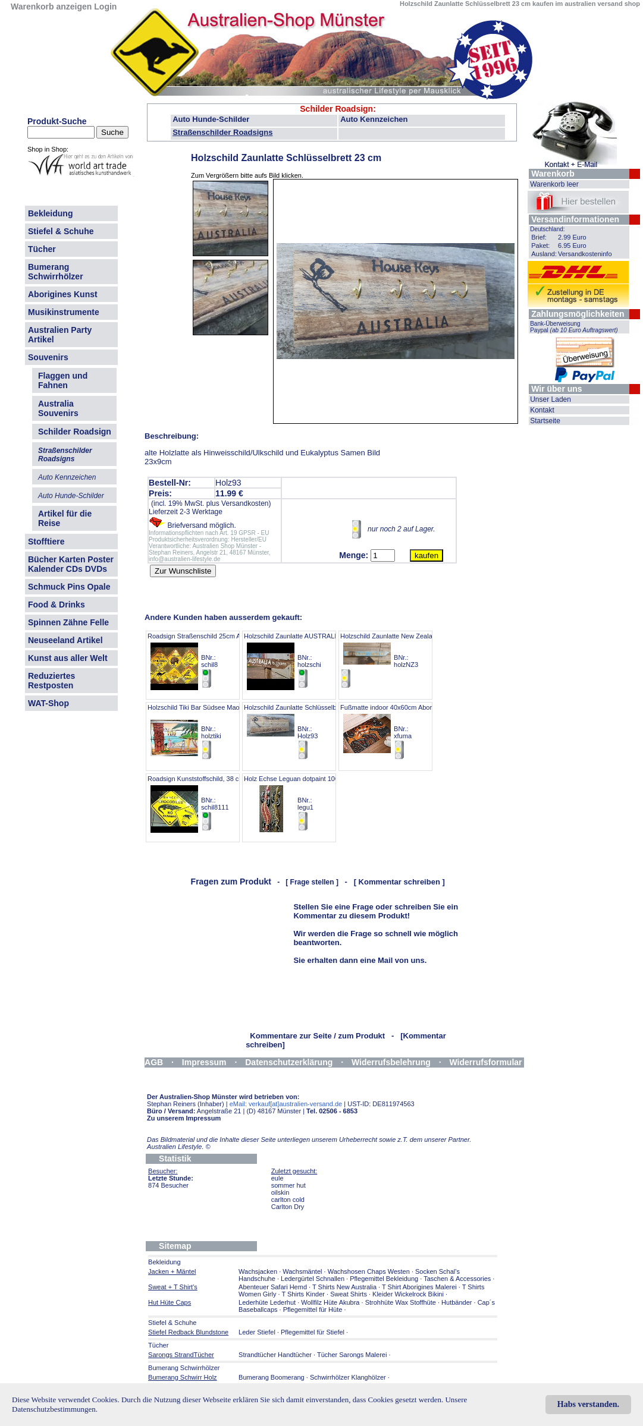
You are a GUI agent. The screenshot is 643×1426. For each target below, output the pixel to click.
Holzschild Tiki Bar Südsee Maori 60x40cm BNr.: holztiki (209, 732)
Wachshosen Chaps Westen (369, 1271)
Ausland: (544, 253)
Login (105, 6)
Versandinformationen (575, 219)
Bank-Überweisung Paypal (574, 326)
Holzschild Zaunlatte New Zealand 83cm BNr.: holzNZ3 (398, 660)
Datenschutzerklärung (289, 1062)
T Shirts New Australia (344, 1286)
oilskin (280, 1192)
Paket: (540, 245)
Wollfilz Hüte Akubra (330, 1302)
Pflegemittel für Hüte (313, 1309)
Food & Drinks (56, 604)
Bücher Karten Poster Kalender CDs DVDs (71, 564)
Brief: (539, 237)
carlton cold (288, 1199)
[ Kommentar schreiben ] (399, 881)
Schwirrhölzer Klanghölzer (348, 1377)
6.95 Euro (572, 245)
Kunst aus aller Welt (68, 658)
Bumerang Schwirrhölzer (55, 271)
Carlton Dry (288, 1206)
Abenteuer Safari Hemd (273, 1286)
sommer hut (288, 1185)
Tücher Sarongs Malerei (352, 1354)
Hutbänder (457, 1302)
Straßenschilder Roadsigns (222, 132)
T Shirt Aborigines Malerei (419, 1286)
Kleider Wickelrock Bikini (408, 1294)
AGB (154, 1062)
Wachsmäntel (302, 1271)
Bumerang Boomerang (272, 1377)
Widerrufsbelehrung (391, 1062)
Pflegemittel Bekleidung (384, 1278)
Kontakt (542, 410)
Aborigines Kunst (63, 294)
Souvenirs (48, 357)
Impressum (204, 1062)
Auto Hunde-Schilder (210, 119)
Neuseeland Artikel (65, 640)
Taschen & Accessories (457, 1278)
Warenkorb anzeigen (51, 6)
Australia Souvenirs (58, 408)
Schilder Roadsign (336, 109)
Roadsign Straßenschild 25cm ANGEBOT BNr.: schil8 (208, 660)
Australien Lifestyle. (179, 1146)
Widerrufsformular (486, 1062)
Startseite (545, 421)
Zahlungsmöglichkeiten (577, 314)
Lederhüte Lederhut (267, 1302)
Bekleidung (50, 213)
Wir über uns (556, 389)
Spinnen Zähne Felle (68, 622)
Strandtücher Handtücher (275, 1354)
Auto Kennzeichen (373, 119)
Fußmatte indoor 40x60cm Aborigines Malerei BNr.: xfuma (406, 732)
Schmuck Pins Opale (69, 586)
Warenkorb (553, 173)
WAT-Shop (48, 703)
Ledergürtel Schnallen (312, 1278)
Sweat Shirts (348, 1294)
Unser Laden (550, 399)
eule (277, 1178)
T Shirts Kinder (303, 1294)
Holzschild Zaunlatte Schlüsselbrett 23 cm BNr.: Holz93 (304, 732)
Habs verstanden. (588, 1404)
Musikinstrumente (63, 312)
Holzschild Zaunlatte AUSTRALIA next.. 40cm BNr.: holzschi (310, 660)
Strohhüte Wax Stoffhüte (400, 1302)
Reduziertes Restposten (51, 680)
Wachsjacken (258, 1271)
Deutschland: (547, 229)
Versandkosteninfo (585, 253)
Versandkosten (244, 503)
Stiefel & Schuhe (60, 231)
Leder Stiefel (258, 1332)
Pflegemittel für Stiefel (312, 1332)
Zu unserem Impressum (184, 1118)
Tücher (42, 249)
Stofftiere (46, 541)
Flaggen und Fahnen (62, 380)
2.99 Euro (572, 237)
